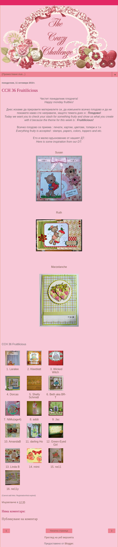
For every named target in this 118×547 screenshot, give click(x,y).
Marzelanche (59, 266)
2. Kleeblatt (34, 369)
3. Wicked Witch (55, 371)
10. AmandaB (12, 441)
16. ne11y (12, 488)
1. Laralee (12, 369)
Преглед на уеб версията (59, 537)
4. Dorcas (12, 394)
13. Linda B (12, 466)
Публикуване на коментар (20, 519)
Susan (59, 152)
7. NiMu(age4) (12, 419)
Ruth (59, 212)
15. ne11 (56, 466)
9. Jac (55, 419)
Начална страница (59, 531)
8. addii (34, 419)
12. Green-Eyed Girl (56, 443)
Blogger (69, 543)
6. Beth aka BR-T (56, 396)
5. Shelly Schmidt (34, 396)
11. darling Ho (34, 441)
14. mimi (34, 466)
